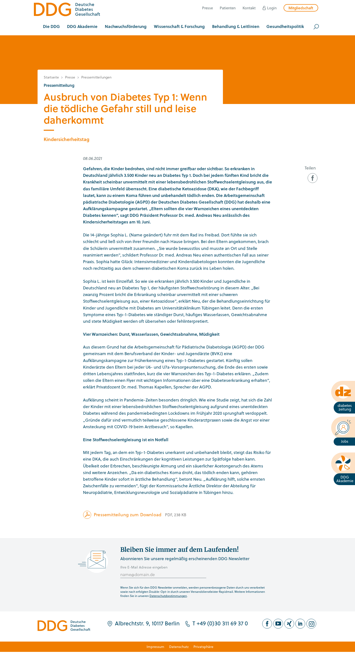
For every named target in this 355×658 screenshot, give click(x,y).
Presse (207, 8)
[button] (51, 27)
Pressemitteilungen (96, 77)
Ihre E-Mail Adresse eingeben (143, 567)
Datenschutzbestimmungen (168, 595)
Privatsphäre (203, 646)
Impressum (155, 646)
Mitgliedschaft (300, 8)
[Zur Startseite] (67, 10)
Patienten (228, 8)
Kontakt (249, 8)
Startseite (51, 77)
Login (272, 8)
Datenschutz (179, 646)
